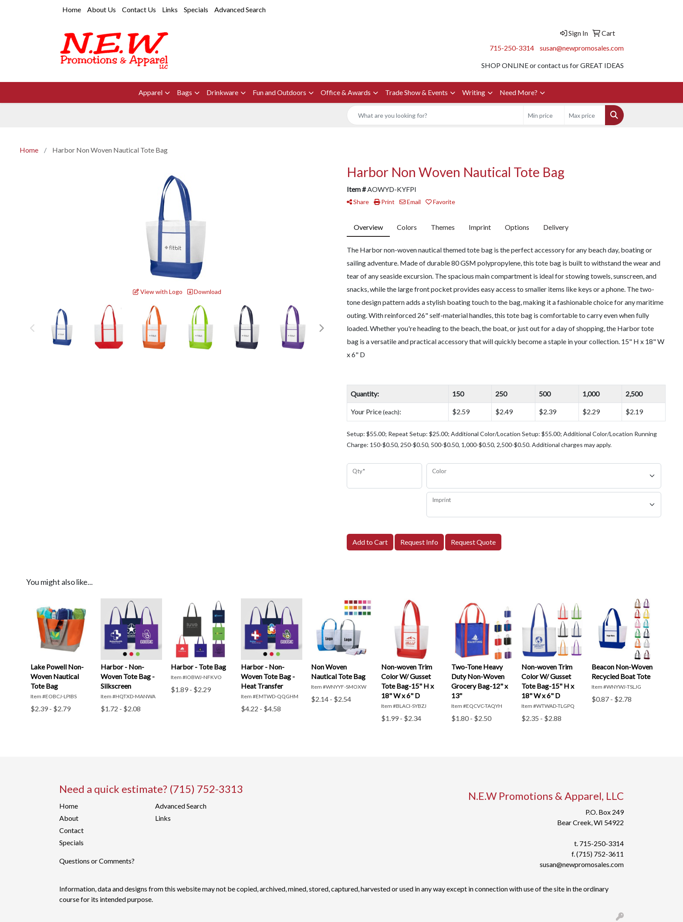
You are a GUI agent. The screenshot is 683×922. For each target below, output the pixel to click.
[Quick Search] (435, 115)
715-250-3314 (512, 48)
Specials (196, 9)
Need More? (519, 92)
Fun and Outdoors (279, 92)
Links (170, 9)
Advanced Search (240, 9)
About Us (101, 9)
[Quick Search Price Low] (544, 115)
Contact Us (139, 9)
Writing (473, 92)
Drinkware (222, 92)
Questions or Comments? (97, 861)
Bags (184, 92)
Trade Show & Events (416, 92)
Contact (71, 830)
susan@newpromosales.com (582, 48)
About (68, 818)
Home (71, 9)
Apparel (150, 92)
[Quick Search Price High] (584, 115)
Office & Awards (346, 92)
